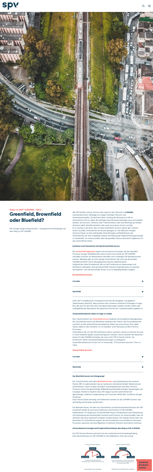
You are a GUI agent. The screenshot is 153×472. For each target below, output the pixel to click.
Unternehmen (125, 6)
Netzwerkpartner (106, 6)
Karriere (140, 6)
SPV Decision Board (84, 433)
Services (88, 6)
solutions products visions (143, 465)
